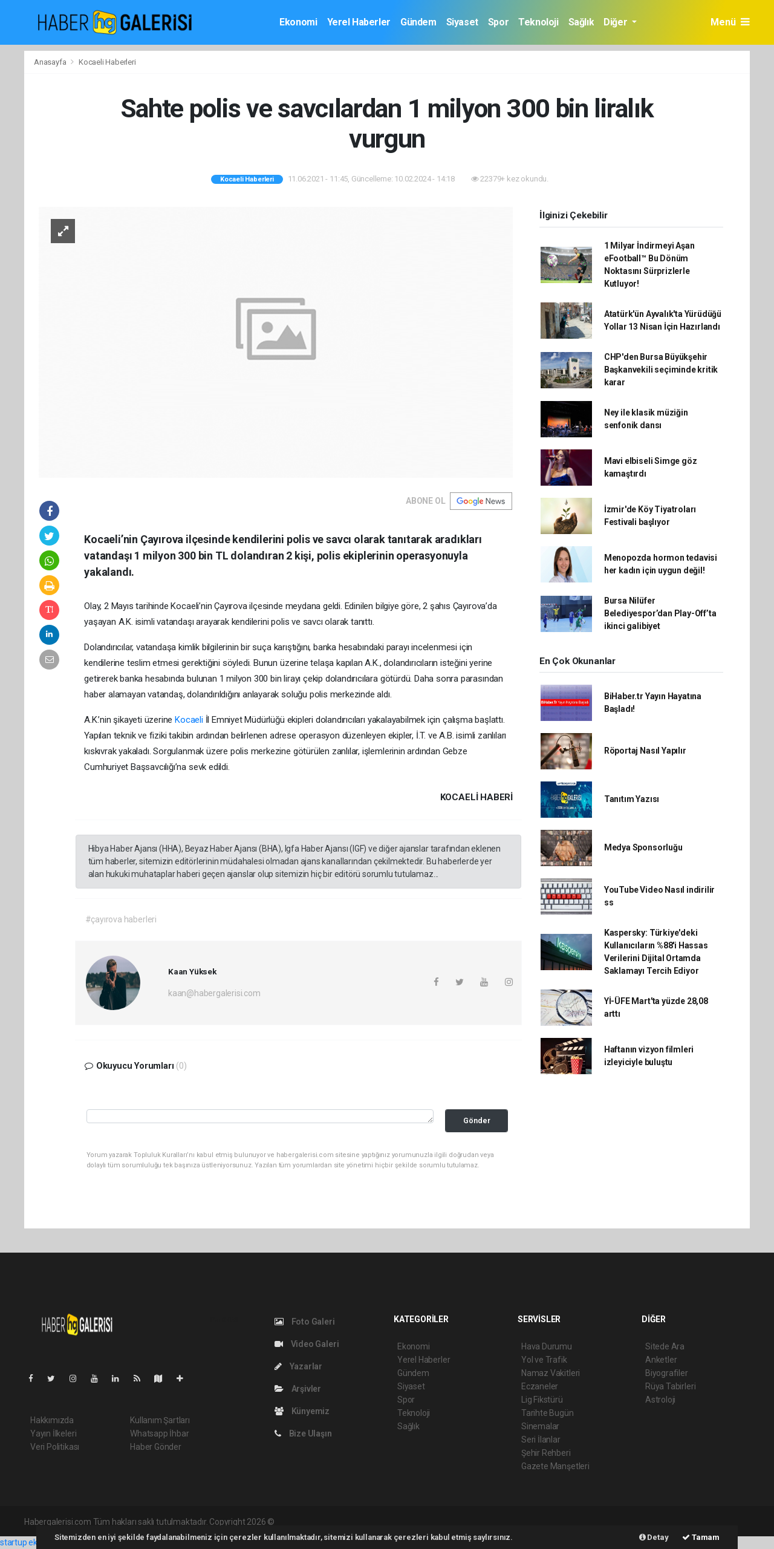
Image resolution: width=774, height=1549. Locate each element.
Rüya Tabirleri (670, 1386)
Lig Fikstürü (542, 1399)
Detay (654, 1537)
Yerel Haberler (359, 22)
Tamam (701, 1537)
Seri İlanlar (541, 1439)
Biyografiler (666, 1373)
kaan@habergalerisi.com (214, 993)
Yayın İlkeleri (53, 1433)
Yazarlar (298, 1366)
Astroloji (660, 1399)
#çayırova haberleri (121, 919)
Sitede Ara (665, 1346)
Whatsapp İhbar (159, 1433)
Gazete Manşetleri (555, 1466)
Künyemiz (302, 1411)
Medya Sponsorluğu (643, 847)
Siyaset (462, 22)
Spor (498, 22)
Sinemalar (540, 1426)
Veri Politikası (54, 1447)
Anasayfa (51, 62)
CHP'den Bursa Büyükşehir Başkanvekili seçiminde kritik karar (661, 369)
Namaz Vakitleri (550, 1373)
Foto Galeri (305, 1321)
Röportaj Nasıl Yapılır (645, 750)
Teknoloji (538, 22)
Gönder (476, 1120)
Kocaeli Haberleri (107, 62)
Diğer (616, 22)
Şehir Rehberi (546, 1453)
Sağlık (581, 22)
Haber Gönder (155, 1447)
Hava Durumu (546, 1346)
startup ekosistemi (35, 1542)
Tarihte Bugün (547, 1413)
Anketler (661, 1360)
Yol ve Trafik (544, 1360)
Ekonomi (298, 22)
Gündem (418, 22)
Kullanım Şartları (160, 1420)
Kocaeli (189, 719)
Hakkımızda (52, 1420)
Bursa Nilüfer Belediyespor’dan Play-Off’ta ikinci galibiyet (660, 613)
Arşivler (298, 1389)
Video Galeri (307, 1344)
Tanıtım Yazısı (631, 799)
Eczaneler (539, 1386)
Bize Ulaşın (303, 1433)
